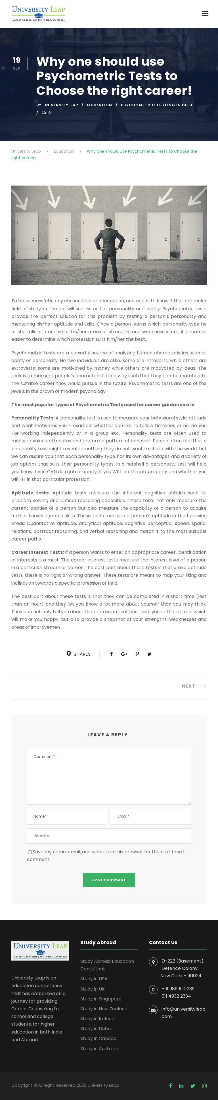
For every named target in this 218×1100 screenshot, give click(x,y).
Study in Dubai (96, 1028)
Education (99, 105)
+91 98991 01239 (178, 988)
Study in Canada (98, 1038)
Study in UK (92, 989)
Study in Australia (99, 1048)
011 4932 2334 (176, 996)
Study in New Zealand (103, 1009)
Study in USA (94, 979)
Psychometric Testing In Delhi (157, 105)
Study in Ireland (97, 1018)
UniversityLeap (60, 105)
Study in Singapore (100, 999)
